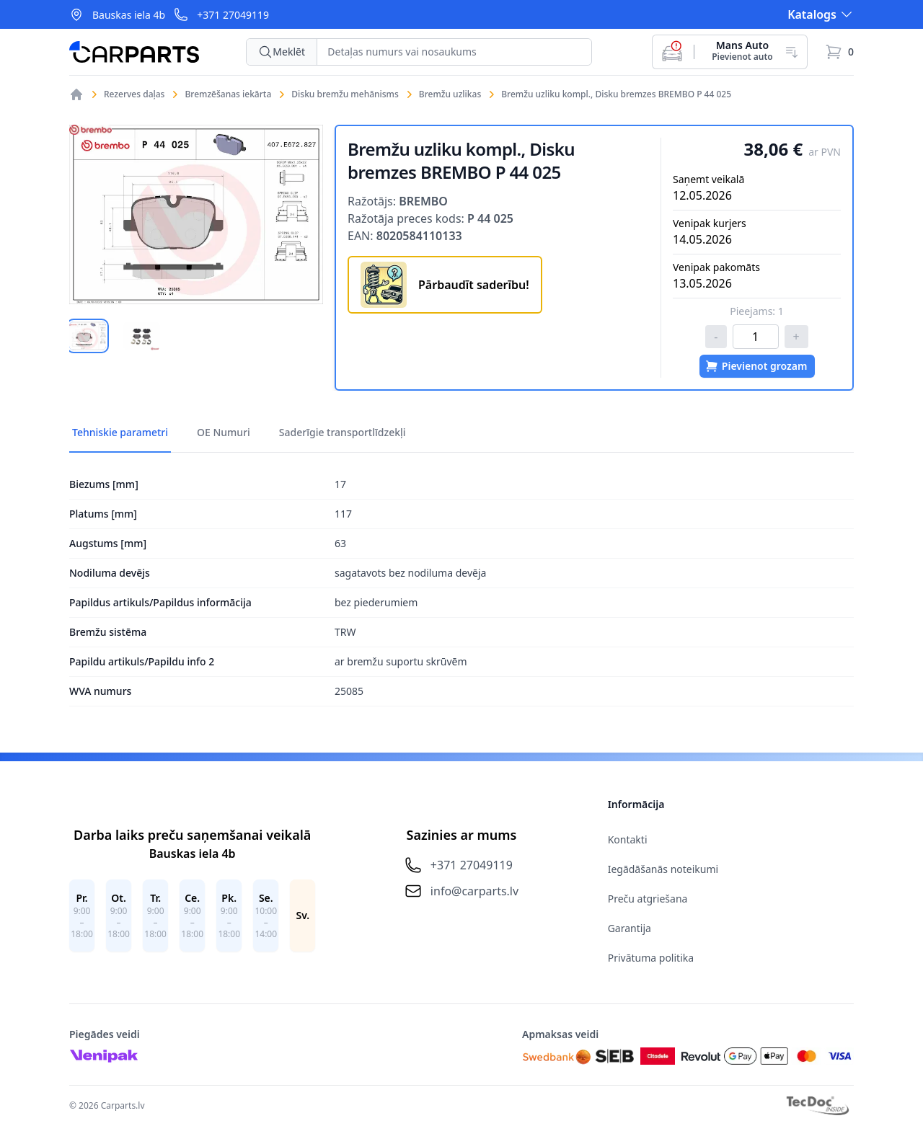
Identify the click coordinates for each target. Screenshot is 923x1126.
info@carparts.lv (474, 891)
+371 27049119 (233, 15)
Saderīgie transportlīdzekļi (342, 432)
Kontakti (628, 839)
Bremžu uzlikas (450, 94)
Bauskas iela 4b (128, 15)
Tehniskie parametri (120, 432)
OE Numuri (223, 432)
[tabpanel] (196, 214)
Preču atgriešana (648, 898)
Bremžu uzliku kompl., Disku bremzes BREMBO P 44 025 (616, 94)
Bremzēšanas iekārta (228, 94)
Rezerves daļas (134, 94)
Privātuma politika (651, 958)
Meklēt (281, 52)
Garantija (629, 928)
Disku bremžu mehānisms (345, 94)
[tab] (87, 336)
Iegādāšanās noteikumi (663, 869)
